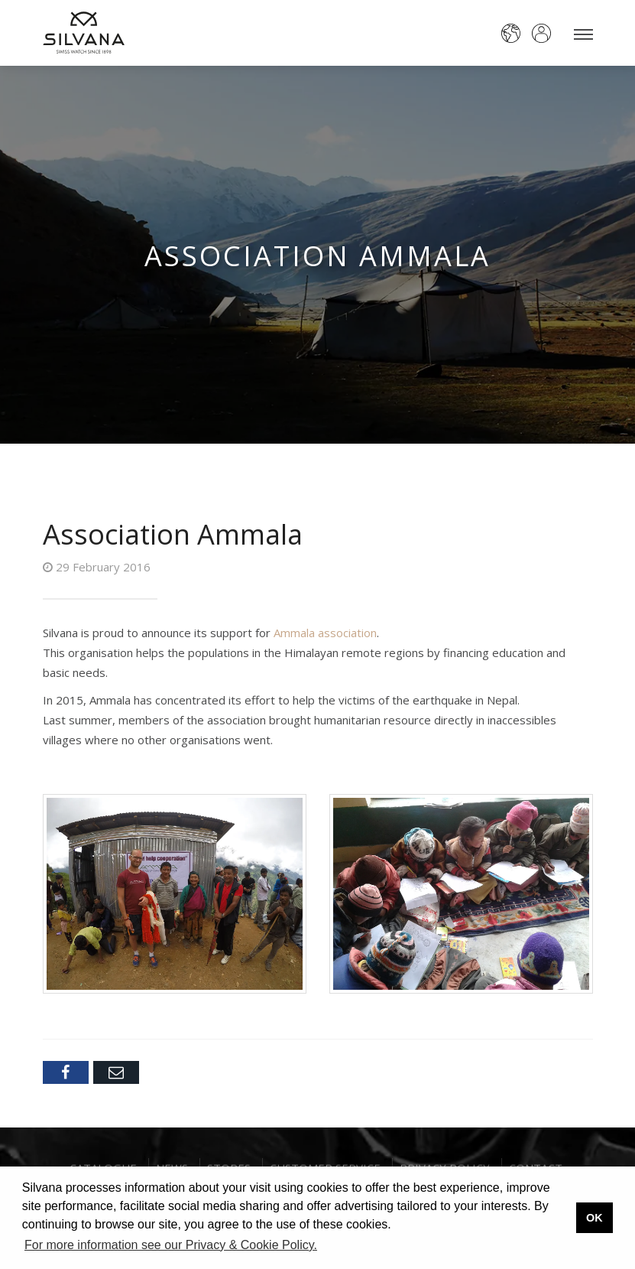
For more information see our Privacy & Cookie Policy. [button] (170, 1244)
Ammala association (325, 632)
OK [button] (594, 1218)
